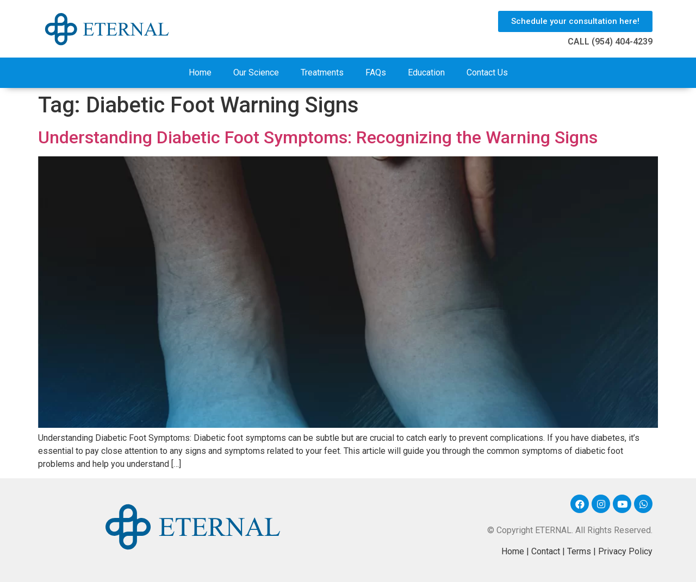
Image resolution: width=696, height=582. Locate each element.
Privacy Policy (625, 551)
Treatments (322, 72)
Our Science (256, 72)
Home (200, 72)
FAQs (375, 72)
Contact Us (487, 72)
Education (426, 72)
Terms (579, 551)
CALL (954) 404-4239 (610, 41)
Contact (545, 551)
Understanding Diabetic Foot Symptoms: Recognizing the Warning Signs (318, 137)
